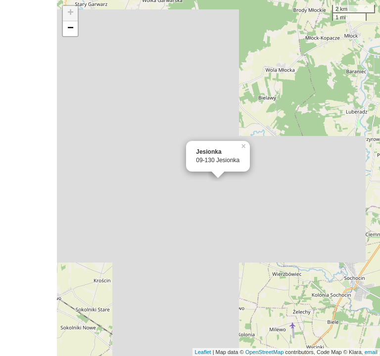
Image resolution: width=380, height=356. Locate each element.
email (371, 352)
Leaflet (203, 352)
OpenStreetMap (264, 352)
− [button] (70, 28)
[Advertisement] (28, 178)
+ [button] (70, 13)
